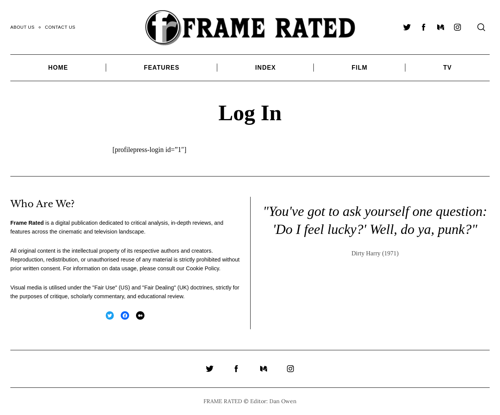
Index (265, 67)
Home (58, 67)
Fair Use (104, 287)
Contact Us (60, 27)
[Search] (481, 27)
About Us (22, 27)
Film (359, 67)
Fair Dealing (159, 287)
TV (447, 67)
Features (161, 67)
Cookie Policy (202, 268)
